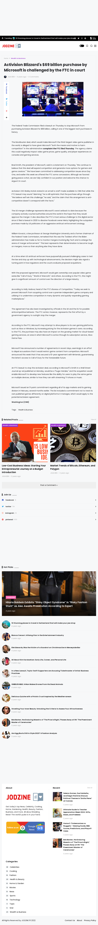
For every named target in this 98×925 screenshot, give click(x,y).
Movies (11, 887)
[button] (82, 46)
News (10, 891)
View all (93, 419)
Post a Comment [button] (48, 485)
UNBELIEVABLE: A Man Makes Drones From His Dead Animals (37, 684)
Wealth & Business (18, 58)
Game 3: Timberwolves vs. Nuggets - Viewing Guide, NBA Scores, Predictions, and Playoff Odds (77, 827)
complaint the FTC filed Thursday (58, 148)
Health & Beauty (15, 879)
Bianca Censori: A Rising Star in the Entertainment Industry (37, 635)
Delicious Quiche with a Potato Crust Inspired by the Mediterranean (41, 696)
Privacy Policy (90, 920)
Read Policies (18, 913)
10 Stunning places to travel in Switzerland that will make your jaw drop (45, 38)
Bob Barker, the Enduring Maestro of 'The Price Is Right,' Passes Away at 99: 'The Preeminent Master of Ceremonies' (76, 844)
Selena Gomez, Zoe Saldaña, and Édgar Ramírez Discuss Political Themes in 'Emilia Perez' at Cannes (77, 797)
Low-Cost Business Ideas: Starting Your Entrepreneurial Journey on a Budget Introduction (24, 469)
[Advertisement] (49, 18)
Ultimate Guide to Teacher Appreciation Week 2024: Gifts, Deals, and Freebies (76, 812)
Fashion (11, 875)
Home (6, 58)
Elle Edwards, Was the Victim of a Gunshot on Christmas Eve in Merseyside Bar (45, 647)
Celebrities (11, 597)
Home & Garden (15, 883)
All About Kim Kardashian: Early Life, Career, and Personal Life (38, 660)
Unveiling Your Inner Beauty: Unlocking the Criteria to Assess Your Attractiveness (47, 709)
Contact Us (70, 920)
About (79, 920)
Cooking (11, 871)
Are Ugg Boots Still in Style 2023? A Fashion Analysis (34, 733)
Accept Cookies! (42, 913)
